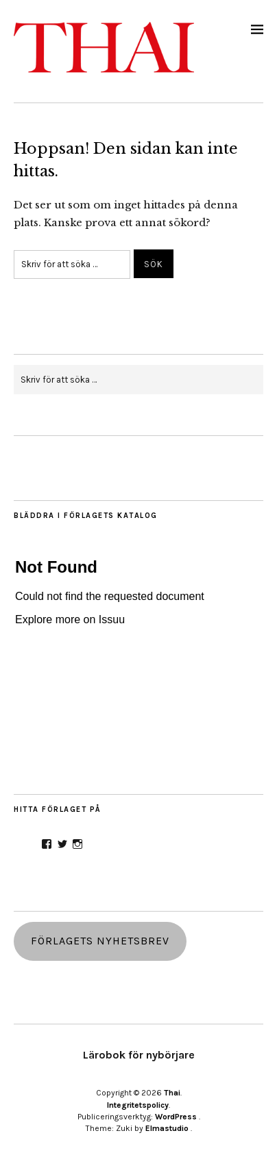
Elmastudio (167, 1128)
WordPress (176, 1116)
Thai (172, 1092)
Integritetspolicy (138, 1105)
